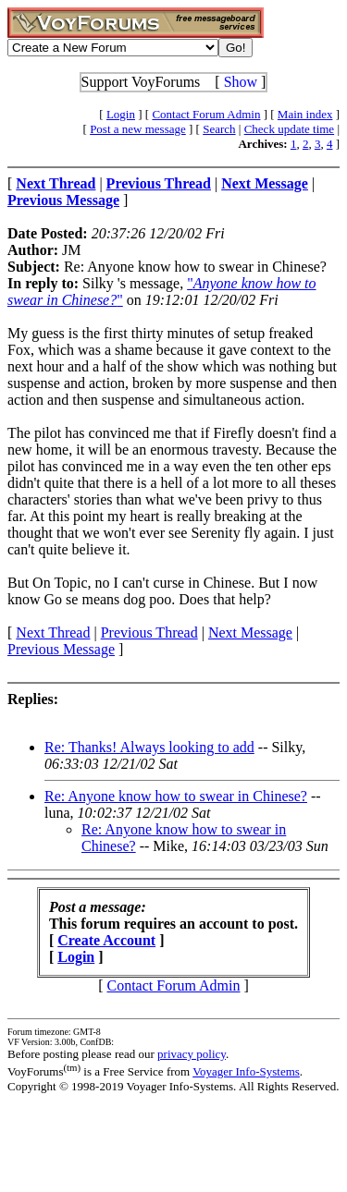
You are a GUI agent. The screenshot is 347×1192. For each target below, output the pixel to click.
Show (240, 82)
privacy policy (191, 1054)
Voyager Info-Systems (246, 1071)
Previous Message (61, 649)
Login (120, 114)
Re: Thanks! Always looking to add (149, 747)
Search (219, 129)
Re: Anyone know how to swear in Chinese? (175, 796)
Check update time (289, 129)
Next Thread (53, 632)
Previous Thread (149, 632)
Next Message (250, 632)
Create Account (106, 940)
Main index (305, 114)
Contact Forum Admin (206, 114)
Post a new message (138, 129)
